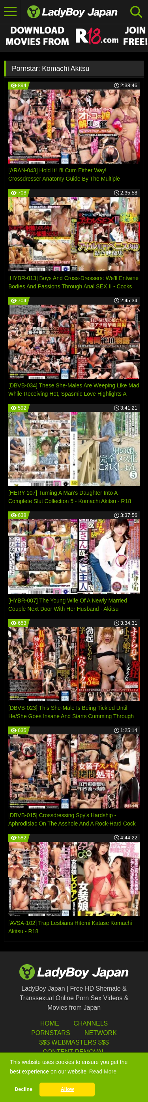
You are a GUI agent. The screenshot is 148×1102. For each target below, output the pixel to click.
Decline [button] (23, 1089)
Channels (90, 1023)
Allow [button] (67, 1089)
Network (100, 1033)
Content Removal (74, 1052)
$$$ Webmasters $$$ (74, 1042)
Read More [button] (102, 1071)
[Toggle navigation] (10, 12)
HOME (49, 1023)
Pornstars (50, 1033)
